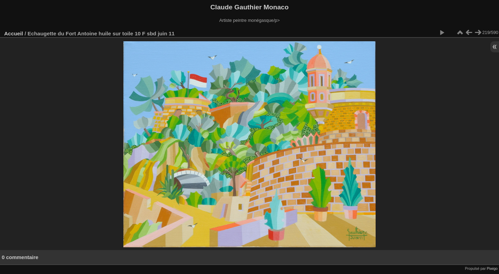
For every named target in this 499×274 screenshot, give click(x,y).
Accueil (13, 33)
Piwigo (492, 268)
